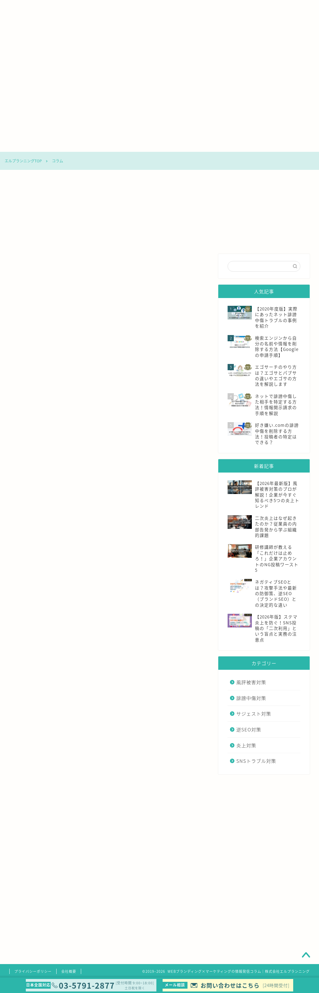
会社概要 (68, 971)
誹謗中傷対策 (110, 144)
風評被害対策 (70, 144)
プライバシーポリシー (33, 971)
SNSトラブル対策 (274, 144)
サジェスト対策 (150, 144)
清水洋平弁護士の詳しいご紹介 (124, 945)
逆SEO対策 (191, 144)
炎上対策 (233, 144)
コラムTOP (28, 144)
